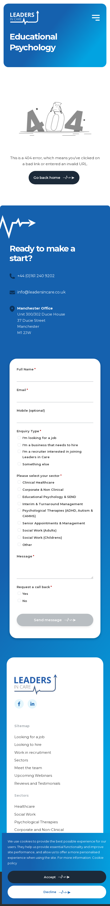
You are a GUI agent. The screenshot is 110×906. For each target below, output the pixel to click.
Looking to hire (28, 744)
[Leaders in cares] (24, 18)
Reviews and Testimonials (37, 783)
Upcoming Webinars (33, 775)
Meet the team (28, 768)
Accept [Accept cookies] (50, 877)
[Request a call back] (19, 593)
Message (24, 556)
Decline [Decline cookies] (49, 892)
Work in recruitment (32, 752)
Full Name (25, 369)
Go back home (46, 177)
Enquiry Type (28, 431)
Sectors (21, 760)
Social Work (25, 814)
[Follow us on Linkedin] (32, 704)
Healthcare (24, 806)
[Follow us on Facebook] (19, 704)
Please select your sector (38, 476)
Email (21, 390)
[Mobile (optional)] (55, 418)
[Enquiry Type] (19, 437)
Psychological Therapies (36, 822)
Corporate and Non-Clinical (39, 829)
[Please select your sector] (19, 482)
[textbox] (55, 377)
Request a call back (33, 587)
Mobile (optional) (31, 410)
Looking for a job (29, 737)
